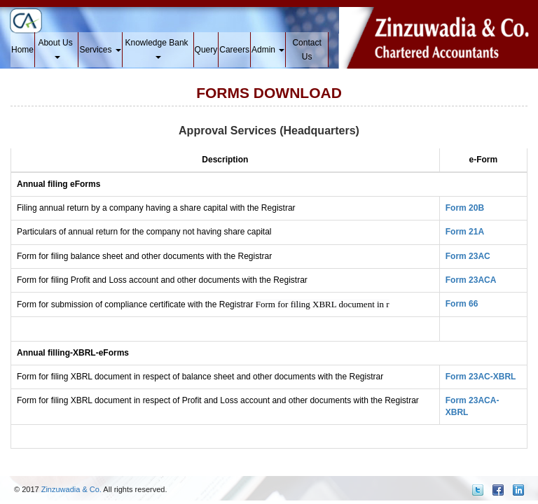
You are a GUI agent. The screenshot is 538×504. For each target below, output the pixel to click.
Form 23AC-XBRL (481, 377)
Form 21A (465, 232)
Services (99, 50)
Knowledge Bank (157, 48)
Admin (267, 50)
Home (22, 50)
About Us (56, 48)
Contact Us (306, 50)
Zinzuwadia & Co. (71, 489)
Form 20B (465, 208)
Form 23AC (468, 256)
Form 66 (462, 304)
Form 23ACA (471, 280)
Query (206, 50)
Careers (234, 50)
